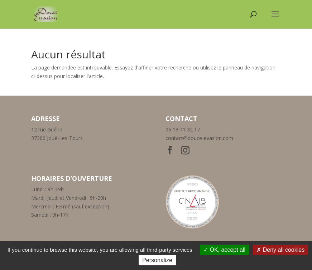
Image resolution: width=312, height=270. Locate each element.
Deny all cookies (280, 250)
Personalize (157, 260)
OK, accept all (224, 250)
